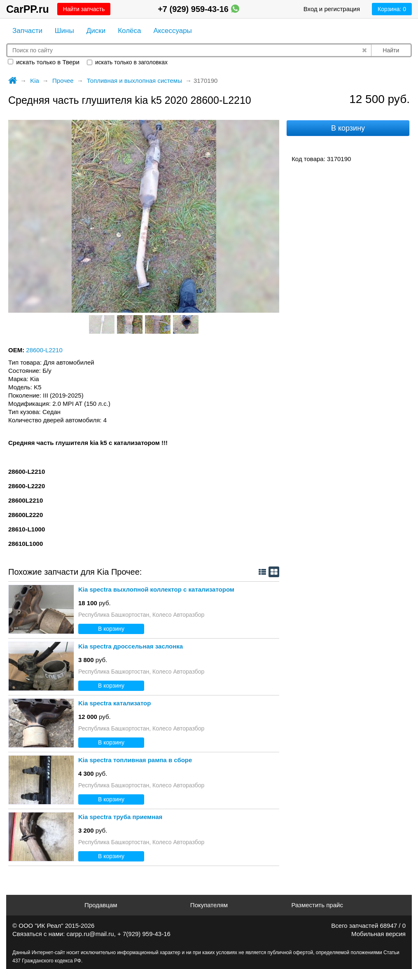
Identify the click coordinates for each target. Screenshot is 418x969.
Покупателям (209, 904)
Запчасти (27, 31)
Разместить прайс (317, 904)
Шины (64, 31)
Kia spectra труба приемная (120, 816)
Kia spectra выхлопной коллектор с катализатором (156, 589)
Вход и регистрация (332, 8)
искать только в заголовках (127, 62)
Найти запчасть (84, 9)
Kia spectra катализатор (114, 703)
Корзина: (392, 9)
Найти (391, 50)
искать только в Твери (43, 62)
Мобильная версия (378, 933)
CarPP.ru (27, 9)
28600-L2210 (44, 349)
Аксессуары (172, 31)
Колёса (129, 31)
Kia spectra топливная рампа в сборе (135, 759)
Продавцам (100, 904)
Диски (95, 31)
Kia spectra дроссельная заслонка (130, 646)
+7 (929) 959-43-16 (198, 9)
